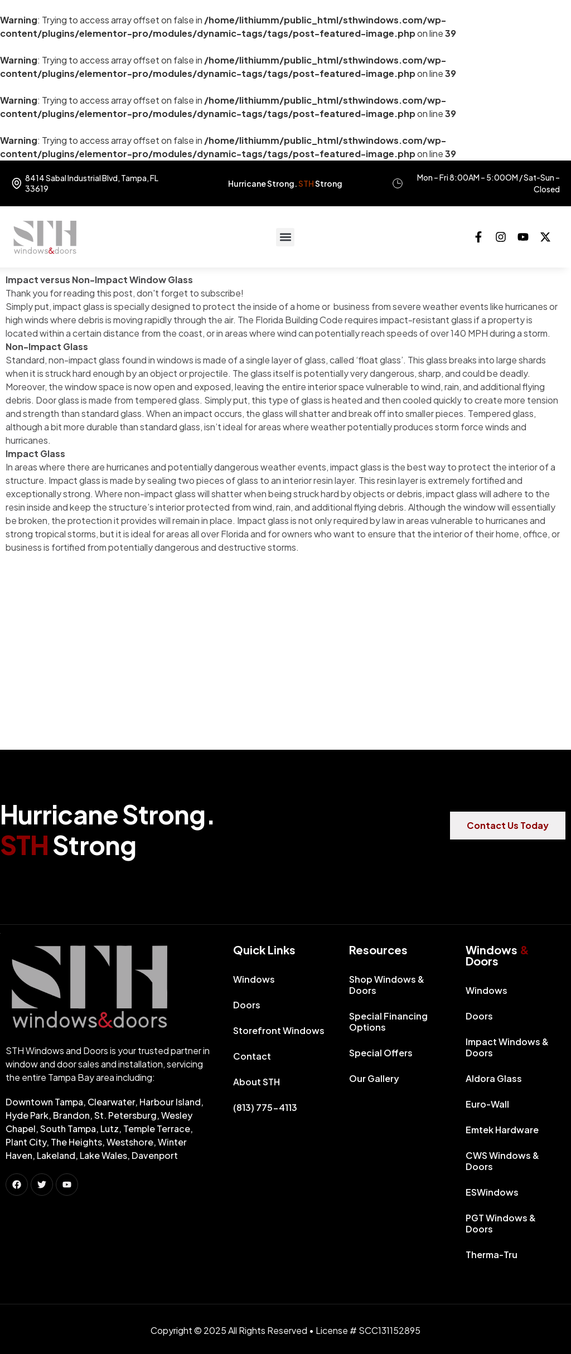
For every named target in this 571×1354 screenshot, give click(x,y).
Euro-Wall (487, 1104)
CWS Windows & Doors (502, 1160)
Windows (256, 979)
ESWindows (492, 1192)
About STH (256, 1082)
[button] (285, 237)
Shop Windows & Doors (386, 984)
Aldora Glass (494, 1078)
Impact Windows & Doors (507, 1047)
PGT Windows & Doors (501, 1223)
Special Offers (381, 1053)
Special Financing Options (388, 1021)
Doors (249, 1005)
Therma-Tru (491, 1254)
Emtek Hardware (502, 1129)
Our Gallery (374, 1078)
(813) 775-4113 (265, 1107)
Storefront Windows (279, 1030)
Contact (252, 1056)
